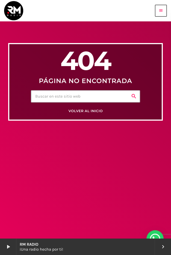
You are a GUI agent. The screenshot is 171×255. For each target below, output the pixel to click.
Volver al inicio (86, 111)
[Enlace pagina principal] (13, 10)
